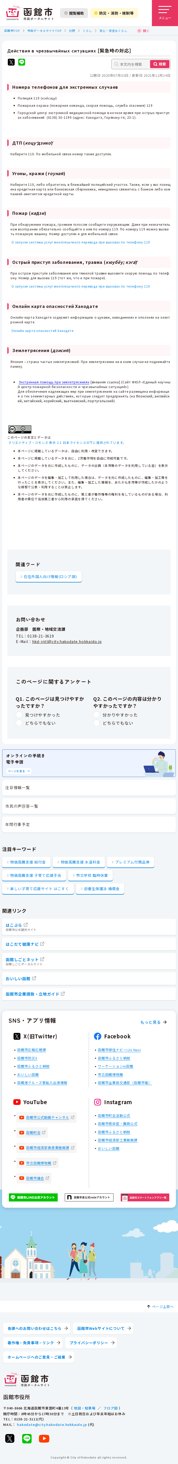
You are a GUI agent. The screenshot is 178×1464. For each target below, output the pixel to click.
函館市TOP (12, 30)
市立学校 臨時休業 (92, 875)
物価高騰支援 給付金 (28, 862)
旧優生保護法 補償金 (102, 888)
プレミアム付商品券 (132, 862)
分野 (72, 30)
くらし (87, 30)
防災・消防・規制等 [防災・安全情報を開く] (114, 13)
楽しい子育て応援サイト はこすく (39, 888)
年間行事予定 (17, 824)
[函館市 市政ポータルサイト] (30, 13)
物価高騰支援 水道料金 (80, 862)
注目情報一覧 (17, 787)
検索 (162, 64)
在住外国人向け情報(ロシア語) (50, 576)
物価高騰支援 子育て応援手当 (35, 875)
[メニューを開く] (165, 13)
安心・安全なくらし (113, 30)
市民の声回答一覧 (21, 806)
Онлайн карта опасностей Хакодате (42, 330)
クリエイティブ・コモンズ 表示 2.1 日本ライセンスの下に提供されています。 (67, 442)
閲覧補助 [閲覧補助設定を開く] (74, 13)
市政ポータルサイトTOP (44, 30)
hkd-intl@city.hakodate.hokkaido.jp (67, 641)
